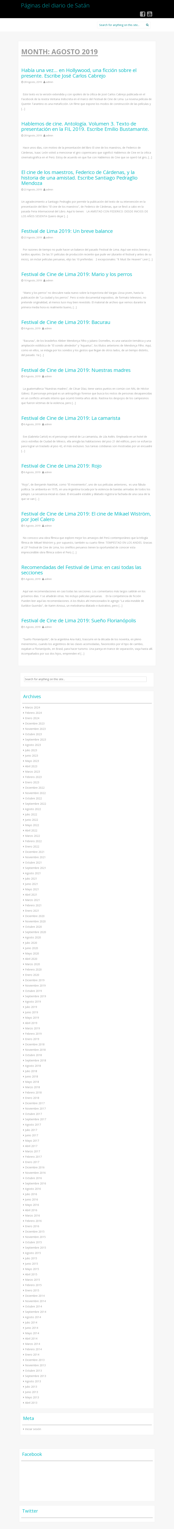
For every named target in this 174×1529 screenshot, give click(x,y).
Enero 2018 (32, 1098)
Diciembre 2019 (35, 980)
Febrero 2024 (33, 713)
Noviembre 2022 (35, 793)
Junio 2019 (31, 1012)
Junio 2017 (31, 1135)
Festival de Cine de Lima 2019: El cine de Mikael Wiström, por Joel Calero (86, 516)
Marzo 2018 (32, 1087)
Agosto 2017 (33, 1124)
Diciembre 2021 (35, 852)
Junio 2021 (31, 884)
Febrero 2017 (33, 1156)
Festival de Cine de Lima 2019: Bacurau (65, 322)
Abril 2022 (31, 830)
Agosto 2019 (33, 1001)
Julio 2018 (31, 1071)
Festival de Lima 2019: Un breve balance (67, 231)
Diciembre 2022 (35, 787)
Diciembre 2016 (35, 1167)
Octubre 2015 (33, 1242)
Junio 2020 (31, 948)
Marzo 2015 (32, 1279)
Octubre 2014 (33, 1306)
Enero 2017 (32, 1162)
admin (49, 82)
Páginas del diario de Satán (55, 5)
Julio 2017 (31, 1130)
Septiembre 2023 (35, 739)
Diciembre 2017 (35, 1103)
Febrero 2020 (33, 969)
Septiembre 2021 (35, 868)
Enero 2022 (32, 846)
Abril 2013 (31, 1402)
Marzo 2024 (32, 707)
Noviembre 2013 (35, 1365)
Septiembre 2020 (35, 932)
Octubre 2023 (33, 734)
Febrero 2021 (33, 905)
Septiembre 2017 (35, 1119)
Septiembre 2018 (35, 1060)
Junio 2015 (31, 1263)
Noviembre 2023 (35, 729)
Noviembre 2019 (35, 985)
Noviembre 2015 (35, 1237)
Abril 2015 (31, 1274)
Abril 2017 (31, 1146)
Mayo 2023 (32, 761)
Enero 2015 (32, 1290)
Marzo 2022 (32, 836)
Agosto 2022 (33, 809)
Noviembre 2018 (35, 1049)
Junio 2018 (31, 1076)
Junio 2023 (31, 755)
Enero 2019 (32, 1039)
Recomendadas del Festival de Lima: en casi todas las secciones (81, 569)
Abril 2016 (31, 1210)
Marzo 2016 (32, 1215)
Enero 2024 (32, 718)
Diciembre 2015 (35, 1231)
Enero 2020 (32, 975)
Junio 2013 (31, 1392)
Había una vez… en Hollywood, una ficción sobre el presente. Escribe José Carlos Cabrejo (79, 72)
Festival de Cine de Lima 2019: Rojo (61, 466)
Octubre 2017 (33, 1114)
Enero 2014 (32, 1354)
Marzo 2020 (32, 964)
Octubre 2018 (33, 1055)
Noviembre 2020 (35, 921)
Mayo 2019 (32, 1017)
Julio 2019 (31, 1007)
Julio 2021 (31, 878)
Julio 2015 (31, 1258)
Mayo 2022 (32, 825)
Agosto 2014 (33, 1317)
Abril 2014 (31, 1338)
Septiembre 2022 (35, 803)
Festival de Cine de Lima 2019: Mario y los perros (76, 274)
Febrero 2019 (33, 1033)
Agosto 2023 (33, 745)
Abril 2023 (31, 766)
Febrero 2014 (33, 1349)
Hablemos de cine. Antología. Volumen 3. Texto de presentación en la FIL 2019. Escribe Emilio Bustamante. (85, 126)
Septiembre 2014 (35, 1312)
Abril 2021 (31, 894)
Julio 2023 (31, 750)
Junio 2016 (31, 1199)
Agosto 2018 (33, 1066)
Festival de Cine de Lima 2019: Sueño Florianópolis (78, 620)
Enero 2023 (32, 782)
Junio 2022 (31, 820)
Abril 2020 (31, 959)
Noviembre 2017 (35, 1108)
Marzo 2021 (32, 900)
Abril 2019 (31, 1023)
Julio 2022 (31, 814)
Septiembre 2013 (35, 1376)
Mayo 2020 (32, 953)
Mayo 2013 (32, 1397)
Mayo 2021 (32, 889)
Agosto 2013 (33, 1381)
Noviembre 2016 (35, 1172)
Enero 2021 (32, 910)
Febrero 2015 (33, 1285)
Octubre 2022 (33, 798)
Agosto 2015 (33, 1253)
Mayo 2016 (32, 1205)
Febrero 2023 (33, 777)
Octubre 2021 (33, 862)
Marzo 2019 (32, 1028)
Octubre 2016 (33, 1178)
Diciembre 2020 (35, 916)
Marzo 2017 (32, 1151)
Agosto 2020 (33, 937)
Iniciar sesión (33, 1429)
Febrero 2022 (33, 841)
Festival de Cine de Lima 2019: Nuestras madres (76, 370)
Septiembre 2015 (35, 1247)
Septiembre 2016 (35, 1183)
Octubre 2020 (33, 926)
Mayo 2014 (32, 1333)
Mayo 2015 (32, 1269)
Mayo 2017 (32, 1140)
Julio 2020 (31, 943)
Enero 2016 (32, 1226)
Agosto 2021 (33, 873)
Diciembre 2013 (35, 1360)
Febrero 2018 (33, 1092)
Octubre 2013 (33, 1370)
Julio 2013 (31, 1386)
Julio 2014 (31, 1322)
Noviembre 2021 (35, 857)
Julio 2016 (31, 1194)
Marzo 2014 (32, 1344)
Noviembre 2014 (35, 1301)
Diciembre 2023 (35, 723)
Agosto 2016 (33, 1189)
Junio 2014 (31, 1328)
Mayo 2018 (32, 1082)
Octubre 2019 (33, 991)
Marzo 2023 (32, 771)
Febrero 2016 (33, 1221)
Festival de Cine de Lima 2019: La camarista (70, 418)
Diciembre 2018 (35, 1044)
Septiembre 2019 (35, 996)
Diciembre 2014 (35, 1296)
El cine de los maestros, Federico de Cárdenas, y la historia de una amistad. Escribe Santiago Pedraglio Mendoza (79, 177)
